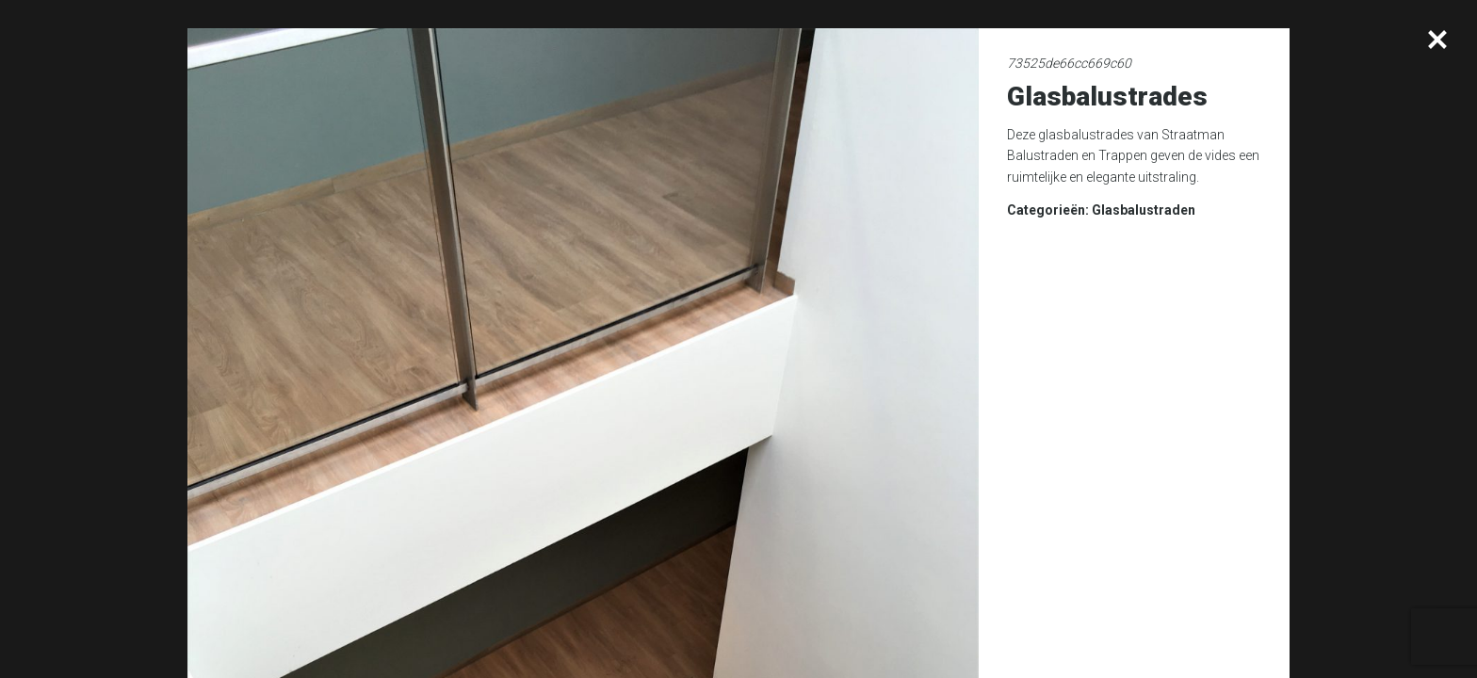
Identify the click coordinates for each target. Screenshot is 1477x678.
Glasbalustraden (1143, 210)
